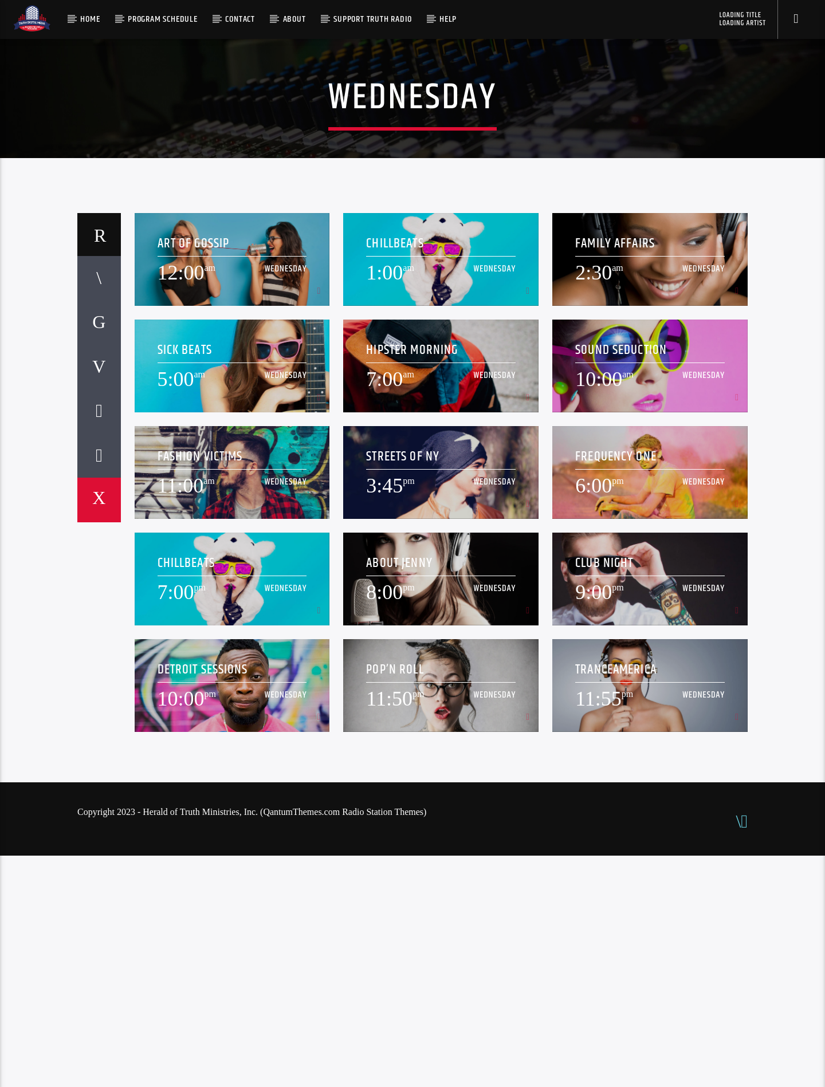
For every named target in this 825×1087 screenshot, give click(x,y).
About (294, 19)
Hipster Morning (412, 581)
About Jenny (399, 794)
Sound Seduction (621, 581)
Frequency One (616, 688)
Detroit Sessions (203, 901)
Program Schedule (163, 19)
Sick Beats (185, 581)
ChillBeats (394, 475)
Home (90, 19)
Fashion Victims (200, 688)
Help (448, 19)
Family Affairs (615, 475)
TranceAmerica (616, 901)
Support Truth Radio (372, 19)
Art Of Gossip (194, 475)
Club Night (604, 794)
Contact (240, 19)
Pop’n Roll (394, 901)
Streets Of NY (402, 688)
